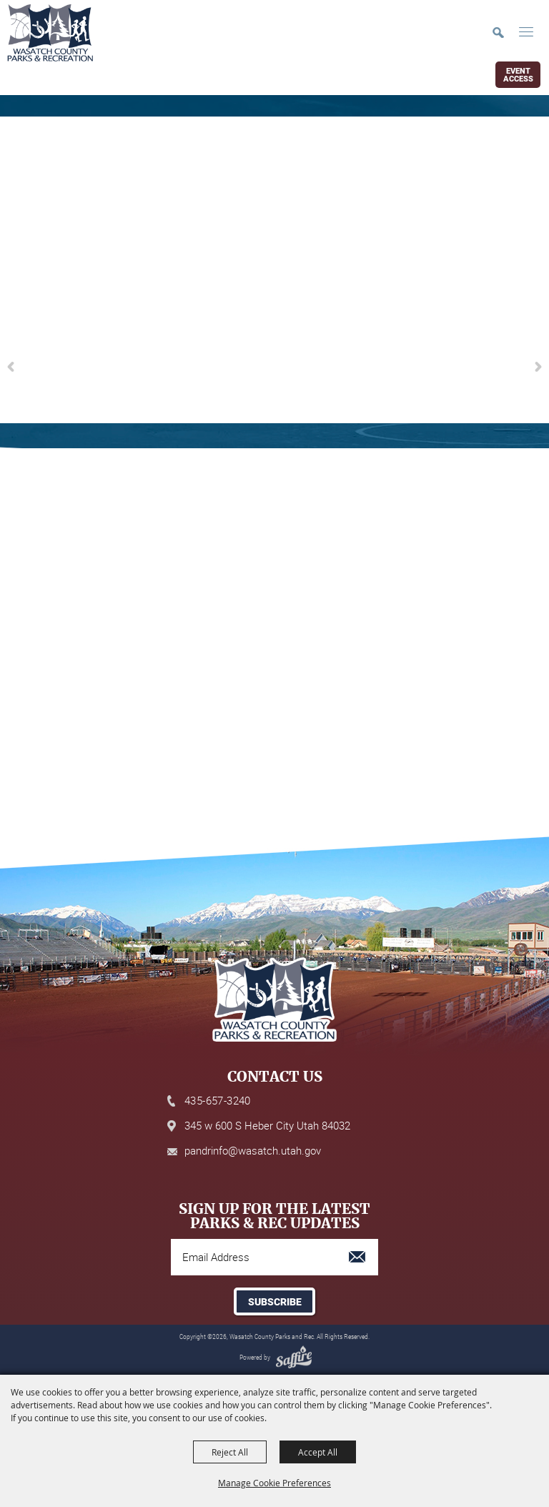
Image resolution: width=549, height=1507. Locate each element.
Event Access (518, 75)
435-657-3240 (217, 1100)
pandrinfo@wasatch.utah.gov (252, 1150)
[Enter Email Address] (274, 1257)
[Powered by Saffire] (292, 1357)
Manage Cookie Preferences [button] (274, 1482)
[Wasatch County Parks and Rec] (50, 32)
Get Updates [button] (274, 1301)
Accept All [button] (317, 1452)
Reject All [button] (230, 1452)
